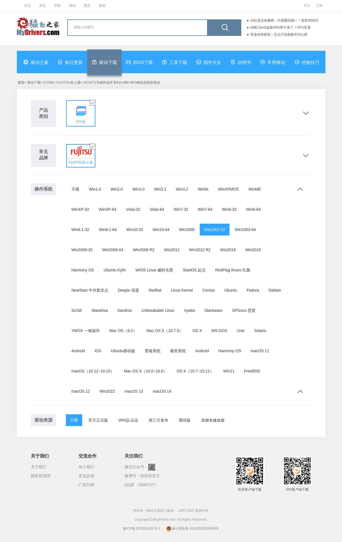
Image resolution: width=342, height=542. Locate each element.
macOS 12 (81, 391)
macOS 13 (134, 391)
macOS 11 (260, 351)
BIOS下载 (139, 62)
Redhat (155, 290)
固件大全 (208, 62)
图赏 (87, 6)
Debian (274, 290)
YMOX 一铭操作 (86, 330)
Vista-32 (133, 209)
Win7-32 (181, 209)
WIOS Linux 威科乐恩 (154, 270)
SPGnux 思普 (244, 310)
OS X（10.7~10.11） (195, 371)
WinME (254, 189)
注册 (319, 6)
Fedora (253, 290)
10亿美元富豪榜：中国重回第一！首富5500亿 (284, 20)
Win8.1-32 (80, 229)
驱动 (72, 6)
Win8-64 (253, 209)
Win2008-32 (82, 250)
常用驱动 (272, 62)
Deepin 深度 (128, 290)
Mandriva (100, 310)
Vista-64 (157, 209)
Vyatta (189, 310)
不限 (75, 189)
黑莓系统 (152, 351)
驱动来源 (43, 420)
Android (78, 351)
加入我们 (86, 467)
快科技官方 (150, 476)
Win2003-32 (214, 229)
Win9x (203, 189)
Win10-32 (134, 229)
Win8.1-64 (108, 229)
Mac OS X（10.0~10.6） (145, 371)
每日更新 (70, 62)
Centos (208, 290)
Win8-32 (229, 209)
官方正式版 (98, 420)
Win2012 (172, 250)
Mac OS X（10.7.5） (164, 330)
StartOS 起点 (194, 270)
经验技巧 (307, 62)
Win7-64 (205, 209)
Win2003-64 (245, 229)
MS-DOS (219, 330)
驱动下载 (104, 62)
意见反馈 (86, 476)
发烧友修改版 (213, 420)
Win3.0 (138, 189)
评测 (57, 6)
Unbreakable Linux (157, 310)
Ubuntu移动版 (123, 351)
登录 (307, 6)
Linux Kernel (182, 290)
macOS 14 (162, 391)
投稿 (102, 6)
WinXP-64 (107, 209)
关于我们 (39, 467)
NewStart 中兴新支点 (90, 290)
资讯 (42, 6)
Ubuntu (230, 290)
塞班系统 (178, 351)
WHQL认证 (128, 420)
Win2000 (186, 229)
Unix (241, 330)
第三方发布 (158, 420)
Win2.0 (117, 189)
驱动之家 (36, 62)
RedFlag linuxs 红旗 (232, 270)
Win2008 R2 (144, 250)
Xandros (124, 310)
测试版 (184, 420)
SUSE (77, 310)
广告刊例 (86, 484)
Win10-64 (161, 229)
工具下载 (174, 62)
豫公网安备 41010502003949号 (192, 528)
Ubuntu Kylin (115, 270)
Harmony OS (83, 270)
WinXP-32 (80, 209)
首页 (27, 6)
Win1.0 (95, 189)
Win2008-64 (112, 250)
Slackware (213, 310)
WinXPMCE (228, 189)
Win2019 (253, 250)
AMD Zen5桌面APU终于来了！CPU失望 (280, 27)
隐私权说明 (41, 476)
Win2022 (107, 391)
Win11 (229, 371)
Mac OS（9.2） (123, 330)
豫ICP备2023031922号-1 (141, 528)
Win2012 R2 (200, 250)
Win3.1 (160, 189)
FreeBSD (252, 371)
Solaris (260, 330)
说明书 (240, 62)
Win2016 (228, 250)
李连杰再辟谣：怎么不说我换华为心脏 (278, 34)
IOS (98, 351)
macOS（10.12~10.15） (93, 371)
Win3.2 (182, 189)
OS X (197, 330)
